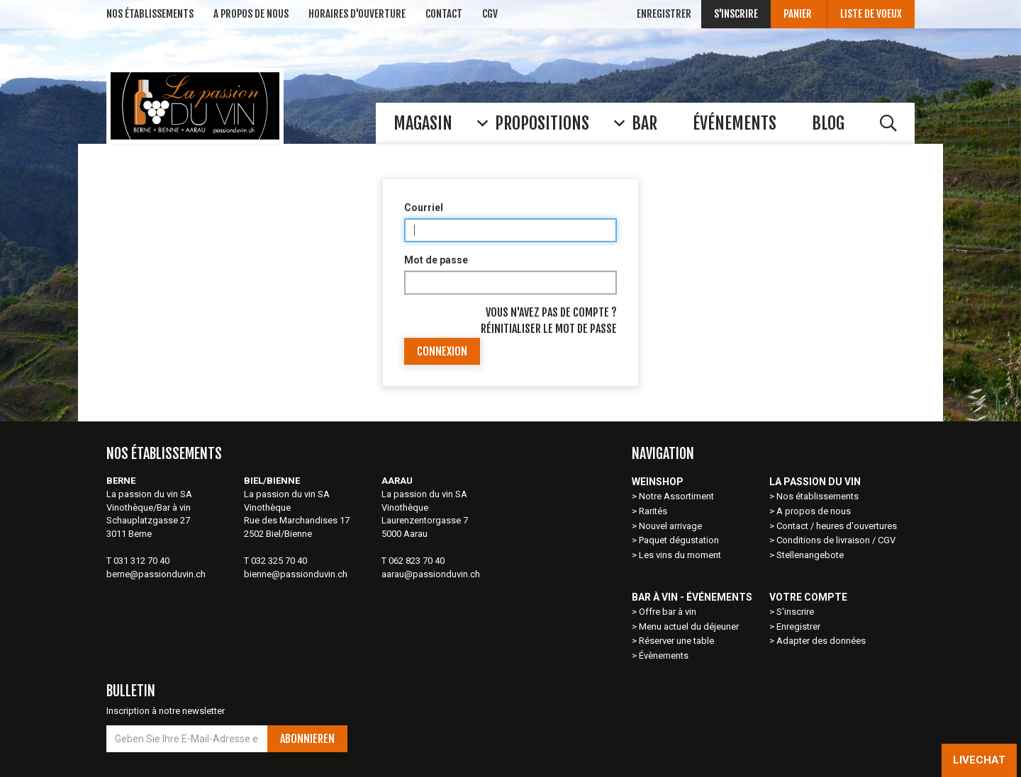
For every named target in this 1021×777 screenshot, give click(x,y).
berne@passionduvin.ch (156, 574)
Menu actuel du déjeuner (689, 626)
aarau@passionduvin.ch (430, 574)
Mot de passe (436, 260)
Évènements (663, 655)
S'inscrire (736, 14)
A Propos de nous (251, 14)
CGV (490, 14)
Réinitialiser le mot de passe (549, 329)
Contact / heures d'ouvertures (836, 526)
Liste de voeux (871, 14)
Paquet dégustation (679, 540)
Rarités (653, 511)
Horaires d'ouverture (357, 14)
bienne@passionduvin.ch (295, 574)
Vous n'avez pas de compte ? (551, 312)
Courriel (423, 207)
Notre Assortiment (677, 496)
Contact (443, 14)
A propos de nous (813, 511)
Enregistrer (664, 14)
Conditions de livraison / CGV (836, 540)
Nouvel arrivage (670, 526)
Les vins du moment (680, 555)
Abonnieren (307, 739)
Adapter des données (821, 640)
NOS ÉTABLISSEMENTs (150, 14)
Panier (798, 14)
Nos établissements (817, 496)
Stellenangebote (810, 555)
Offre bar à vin (667, 611)
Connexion (442, 351)
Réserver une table (676, 640)
